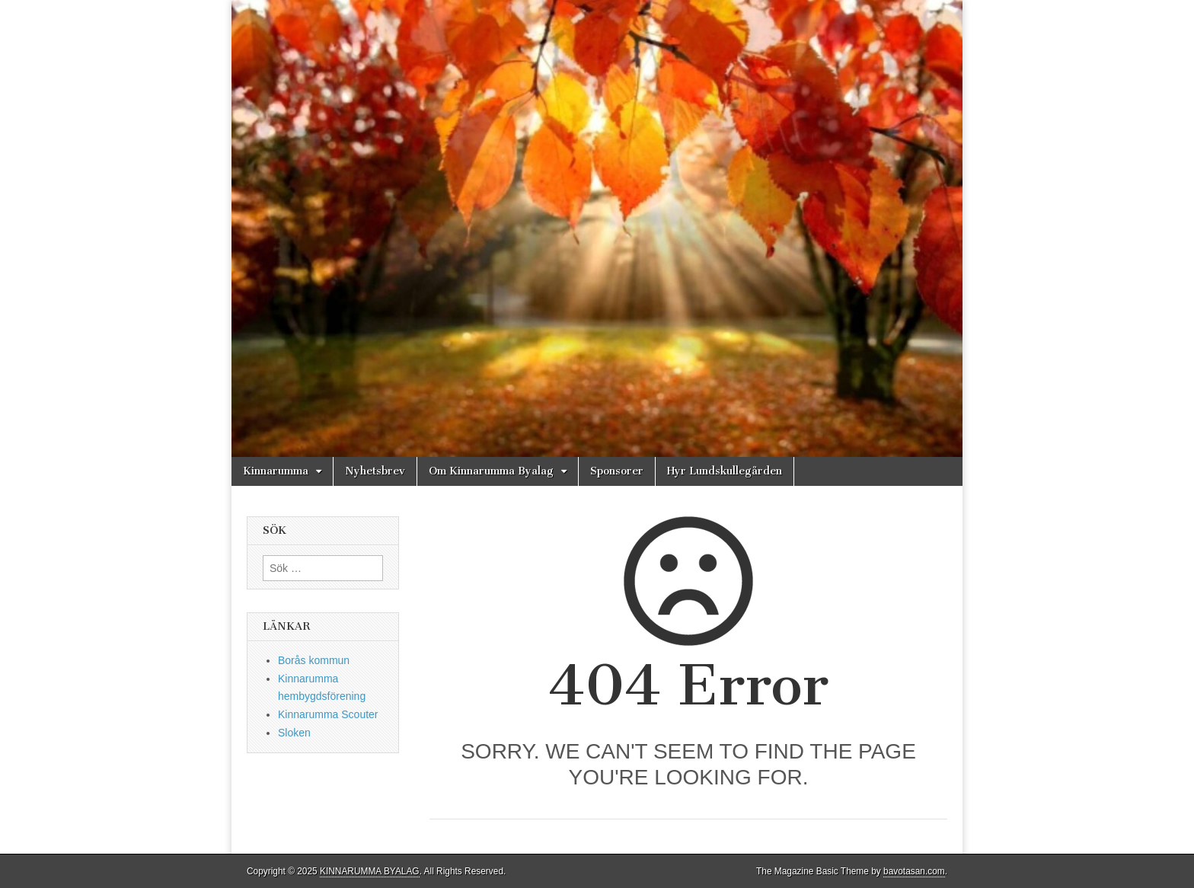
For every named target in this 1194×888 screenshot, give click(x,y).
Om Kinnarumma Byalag (491, 471)
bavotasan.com (914, 871)
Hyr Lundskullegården (724, 471)
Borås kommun (314, 660)
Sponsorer (616, 471)
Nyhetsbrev (375, 471)
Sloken (294, 733)
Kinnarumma (275, 471)
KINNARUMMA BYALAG (370, 871)
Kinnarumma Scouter (328, 714)
